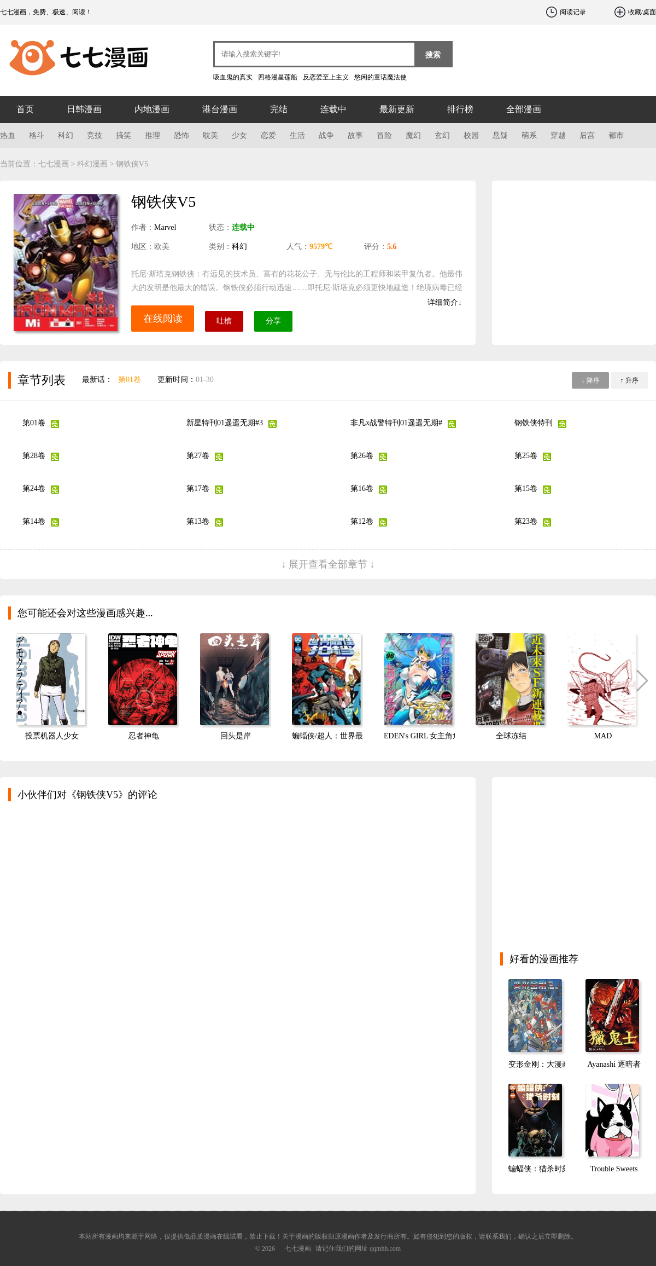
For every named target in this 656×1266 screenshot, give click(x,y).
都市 (616, 135)
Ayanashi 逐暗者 (613, 1064)
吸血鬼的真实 (233, 77)
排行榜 (460, 109)
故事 (355, 135)
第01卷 (129, 379)
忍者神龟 (143, 736)
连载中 (333, 109)
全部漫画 (523, 109)
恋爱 (268, 135)
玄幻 (442, 135)
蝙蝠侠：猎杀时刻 (539, 1169)
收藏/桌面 (642, 12)
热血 (7, 135)
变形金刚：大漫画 (539, 1064)
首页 (25, 109)
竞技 (94, 135)
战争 (326, 135)
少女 (239, 135)
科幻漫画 (92, 164)
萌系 (529, 135)
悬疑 (500, 135)
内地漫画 (151, 109)
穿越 (558, 135)
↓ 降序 (591, 380)
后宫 (587, 135)
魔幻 (413, 135)
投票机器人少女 (52, 736)
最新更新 (396, 109)
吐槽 (224, 321)
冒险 (384, 135)
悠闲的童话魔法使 (380, 77)
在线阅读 (163, 318)
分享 (273, 321)
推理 (152, 135)
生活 (297, 135)
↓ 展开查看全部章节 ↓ (328, 564)
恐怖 (181, 135)
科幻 (65, 135)
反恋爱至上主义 (326, 77)
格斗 (36, 135)
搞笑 (123, 135)
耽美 (210, 135)
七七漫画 (65, 55)
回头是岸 (235, 736)
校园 (471, 135)
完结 (279, 109)
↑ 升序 (629, 380)
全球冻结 (511, 736)
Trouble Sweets (614, 1169)
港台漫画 (219, 109)
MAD (603, 736)
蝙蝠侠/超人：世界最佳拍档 (339, 736)
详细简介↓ (444, 302)
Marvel (165, 227)
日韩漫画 (84, 109)
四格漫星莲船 (277, 77)
